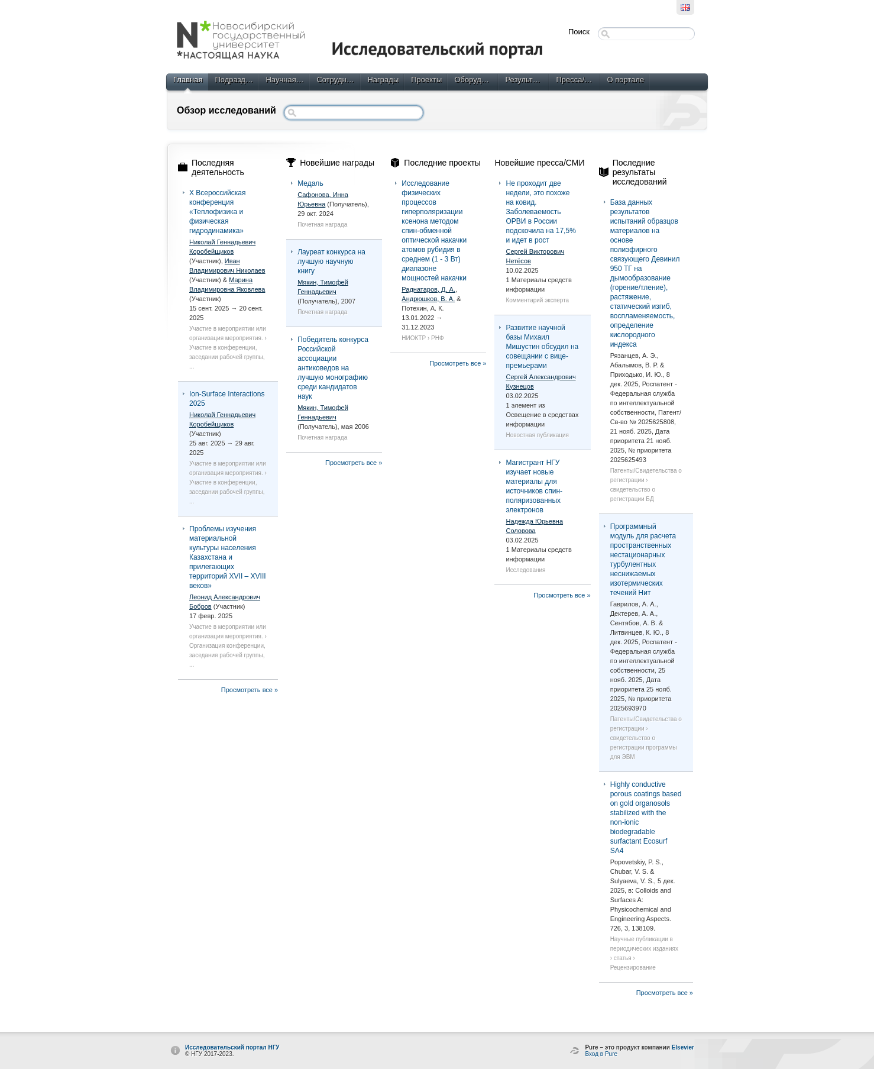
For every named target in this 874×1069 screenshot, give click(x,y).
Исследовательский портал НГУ (232, 1047)
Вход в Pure (601, 1054)
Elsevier (683, 1047)
